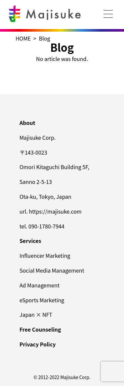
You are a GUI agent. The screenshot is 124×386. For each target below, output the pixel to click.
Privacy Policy (38, 344)
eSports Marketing (42, 300)
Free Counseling (40, 329)
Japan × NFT (36, 314)
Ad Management (40, 285)
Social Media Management (52, 270)
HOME (23, 38)
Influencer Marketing (45, 255)
